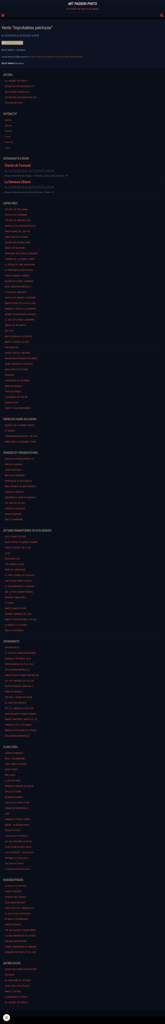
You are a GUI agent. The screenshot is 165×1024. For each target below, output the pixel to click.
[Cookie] (6, 1017)
